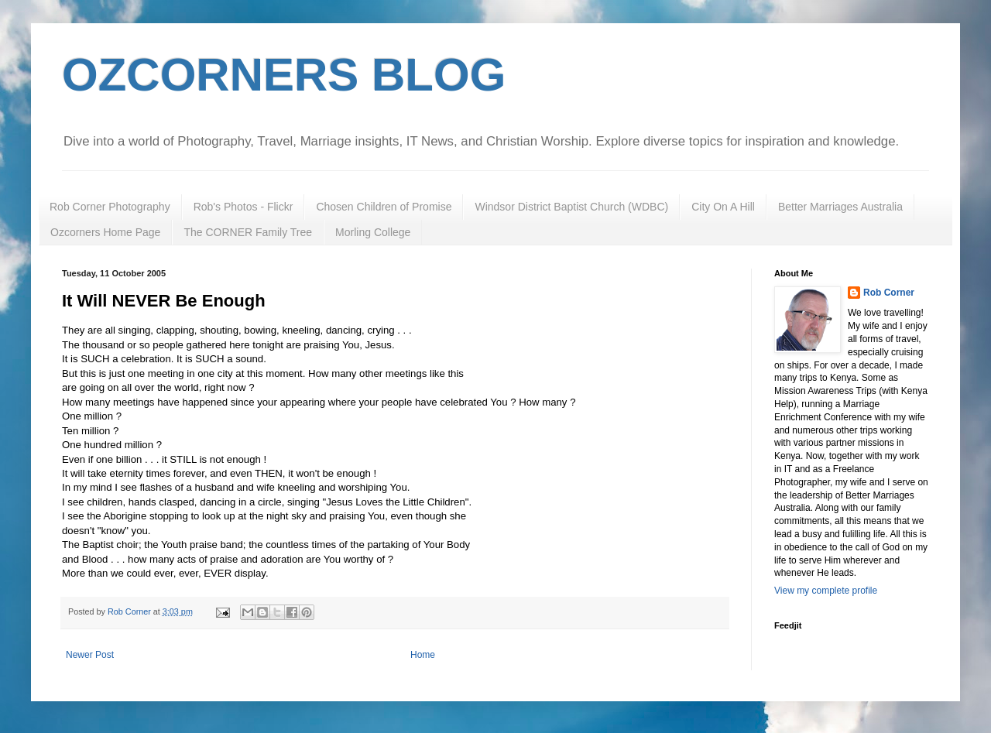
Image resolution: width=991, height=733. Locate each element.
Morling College (372, 232)
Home (422, 654)
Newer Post (90, 654)
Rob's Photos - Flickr (243, 206)
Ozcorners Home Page (105, 232)
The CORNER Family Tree (247, 232)
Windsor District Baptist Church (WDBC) (571, 206)
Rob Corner (888, 292)
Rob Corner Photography (110, 206)
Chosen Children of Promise (383, 206)
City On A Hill (723, 206)
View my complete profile (825, 590)
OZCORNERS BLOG (284, 75)
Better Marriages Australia (840, 206)
